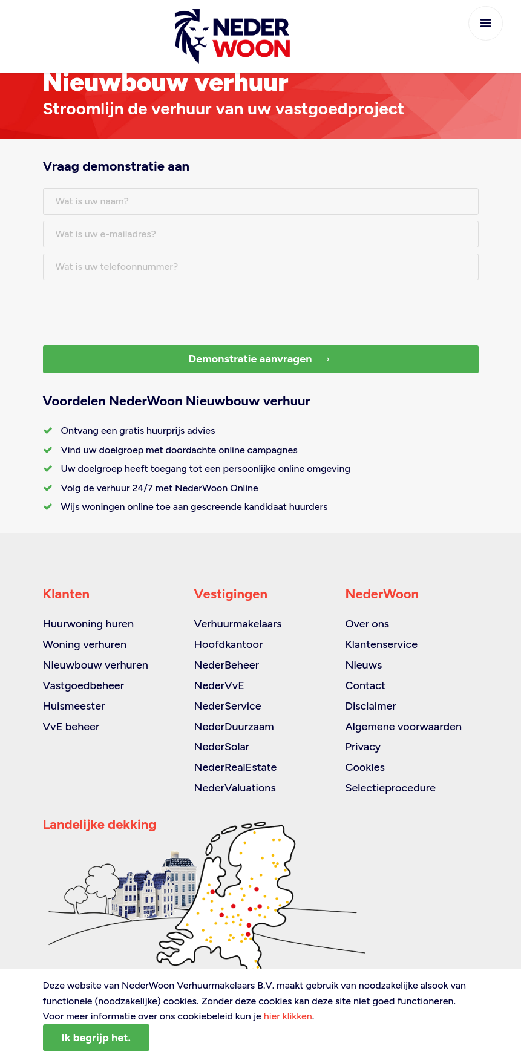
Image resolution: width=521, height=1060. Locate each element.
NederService (227, 706)
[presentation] (135, 309)
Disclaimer (370, 706)
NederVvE (219, 685)
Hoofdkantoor (228, 644)
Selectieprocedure (390, 787)
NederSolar (221, 746)
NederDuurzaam (234, 726)
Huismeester (74, 706)
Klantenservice (381, 644)
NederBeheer (226, 665)
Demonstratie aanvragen (261, 358)
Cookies (364, 767)
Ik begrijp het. (96, 1037)
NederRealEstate (235, 767)
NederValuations (234, 787)
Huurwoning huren (88, 623)
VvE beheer (71, 726)
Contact (365, 685)
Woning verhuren (85, 644)
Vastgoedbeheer (84, 685)
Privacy (363, 746)
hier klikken (288, 1016)
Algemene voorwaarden (403, 726)
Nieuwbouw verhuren (95, 665)
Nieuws (363, 665)
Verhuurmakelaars (237, 623)
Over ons (367, 623)
